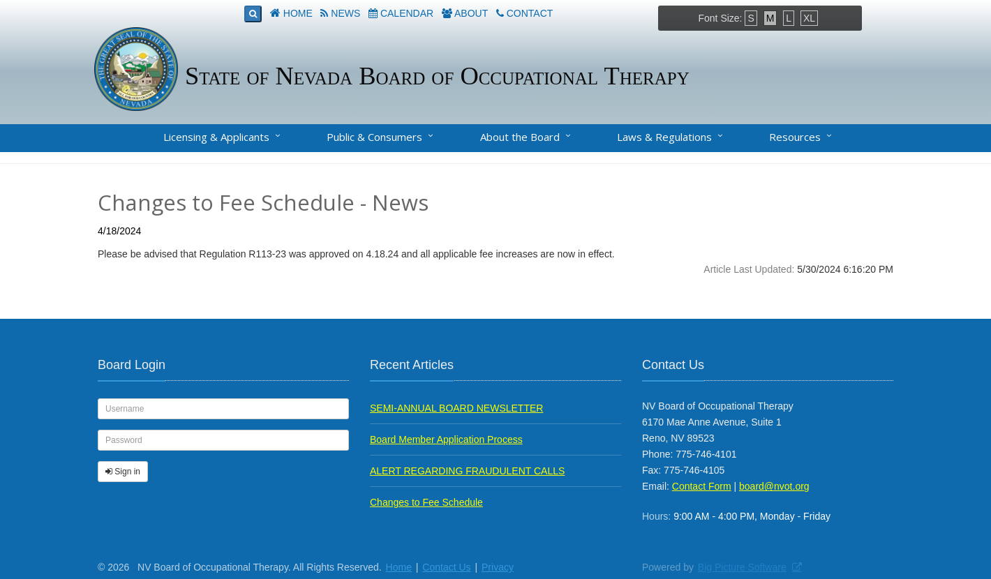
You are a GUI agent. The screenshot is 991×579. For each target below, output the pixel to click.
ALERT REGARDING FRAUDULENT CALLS (467, 470)
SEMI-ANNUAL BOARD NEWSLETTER (456, 408)
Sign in (122, 471)
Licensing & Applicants (216, 137)
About (471, 13)
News (345, 13)
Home (298, 13)
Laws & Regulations (664, 137)
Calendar (406, 13)
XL (809, 18)
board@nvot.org (774, 486)
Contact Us (446, 567)
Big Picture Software (742, 567)
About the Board (520, 137)
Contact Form (701, 486)
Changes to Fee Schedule (426, 502)
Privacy (498, 567)
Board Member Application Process (446, 439)
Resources (795, 137)
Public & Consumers (374, 137)
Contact (530, 13)
